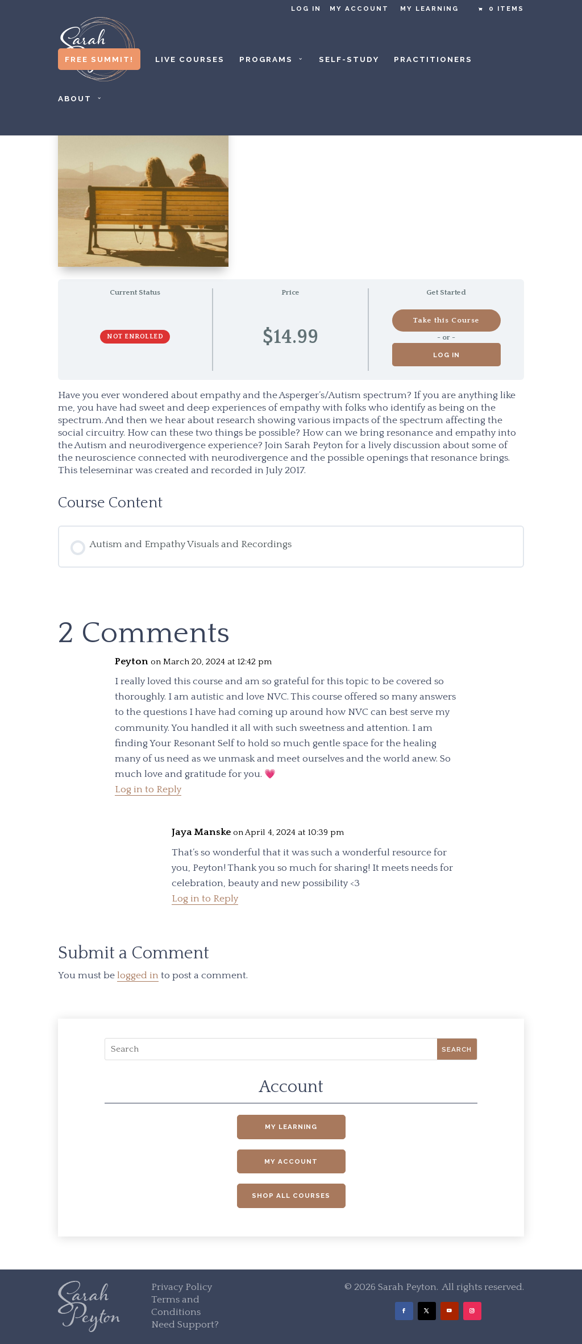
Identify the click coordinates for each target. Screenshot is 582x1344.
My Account (359, 9)
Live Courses (190, 59)
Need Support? (185, 1324)
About (75, 98)
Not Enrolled (135, 336)
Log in (306, 9)
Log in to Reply (148, 789)
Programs (266, 59)
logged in (138, 975)
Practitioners (433, 59)
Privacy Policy (181, 1287)
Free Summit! (99, 59)
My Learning (429, 9)
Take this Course (446, 320)
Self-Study (349, 59)
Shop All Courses (291, 1196)
